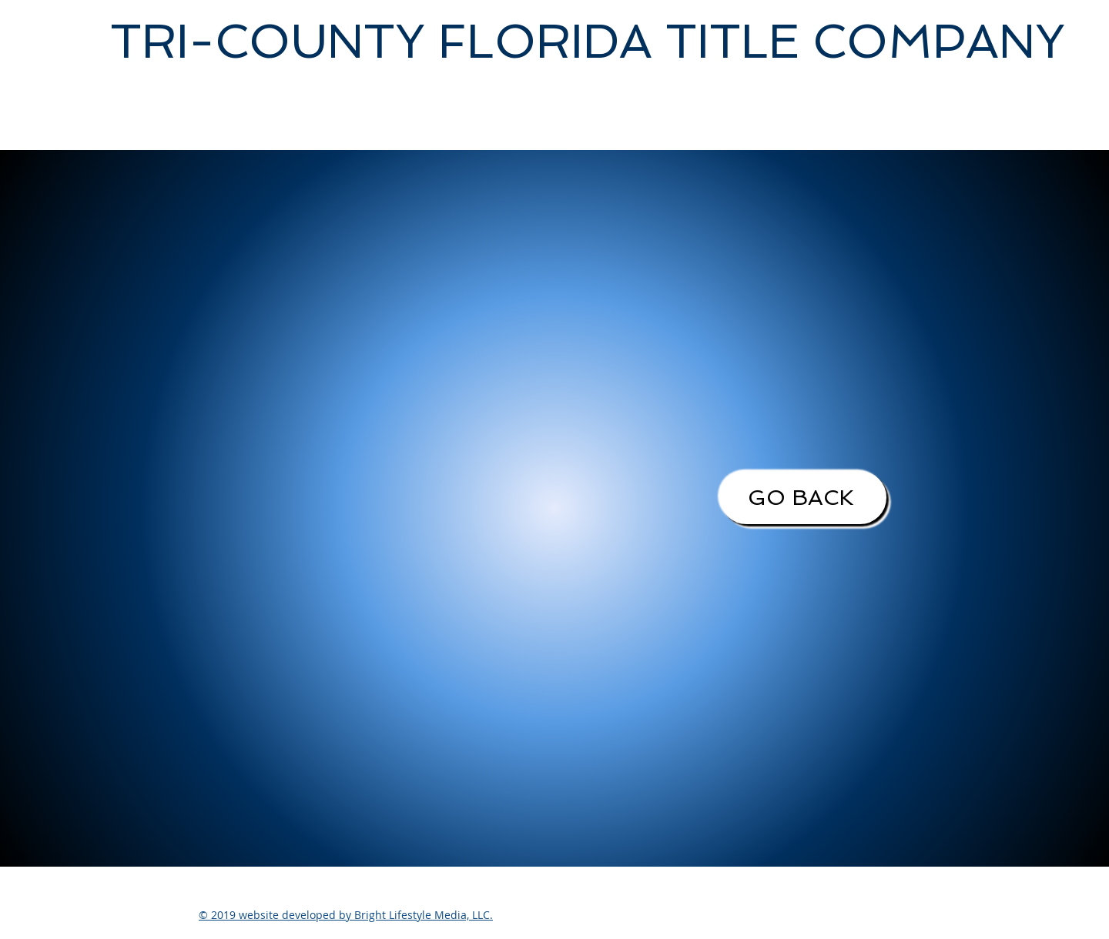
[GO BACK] (803, 497)
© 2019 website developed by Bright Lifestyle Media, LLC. (346, 914)
